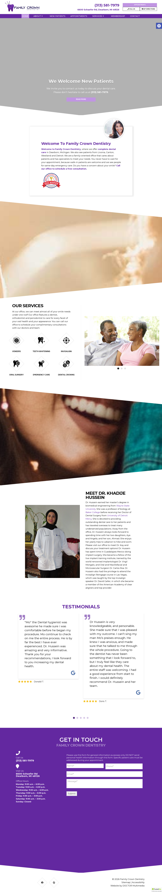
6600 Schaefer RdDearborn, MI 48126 (28, 775)
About (37, 16)
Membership (118, 16)
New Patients (57, 16)
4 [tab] (84, 718)
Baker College (93, 512)
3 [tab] (81, 718)
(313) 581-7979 (107, 5)
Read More (81, 99)
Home (25, 16)
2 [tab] (77, 718)
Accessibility (138, 882)
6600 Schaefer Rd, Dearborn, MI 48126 (98, 9)
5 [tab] (88, 718)
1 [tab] (74, 718)
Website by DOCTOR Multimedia (127, 885)
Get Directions (148, 9)
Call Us (131, 9)
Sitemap (126, 882)
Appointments (140, 5)
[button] (159, 26)
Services (97, 16)
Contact (135, 16)
